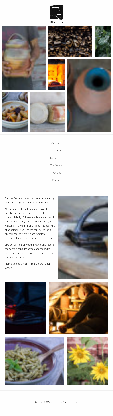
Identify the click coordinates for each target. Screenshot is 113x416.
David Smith (56, 157)
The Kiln (56, 150)
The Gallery (56, 165)
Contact (56, 180)
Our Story (56, 142)
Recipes (56, 172)
